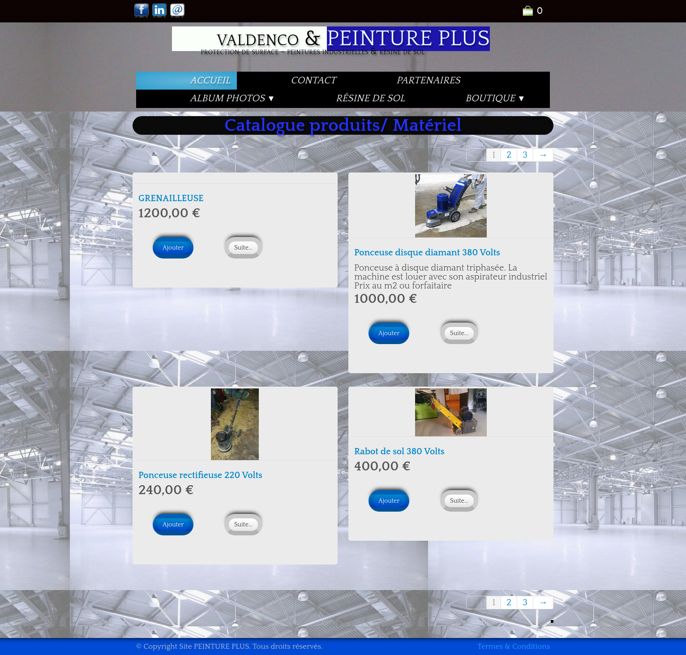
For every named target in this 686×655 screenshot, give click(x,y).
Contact (313, 80)
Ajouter (173, 247)
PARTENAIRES (428, 80)
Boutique (495, 98)
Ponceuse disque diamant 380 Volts (427, 253)
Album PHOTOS (232, 98)
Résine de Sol (370, 98)
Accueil (210, 80)
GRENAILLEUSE (171, 198)
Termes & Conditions (513, 646)
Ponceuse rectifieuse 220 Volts (200, 475)
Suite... (243, 247)
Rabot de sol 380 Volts (399, 452)
